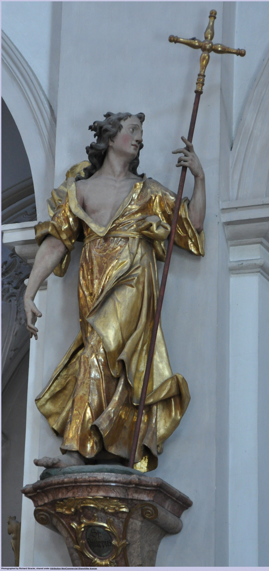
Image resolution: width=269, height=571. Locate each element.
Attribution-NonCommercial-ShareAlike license (73, 568)
